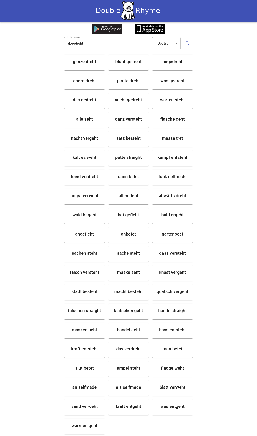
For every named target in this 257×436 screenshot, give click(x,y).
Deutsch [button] (164, 43)
